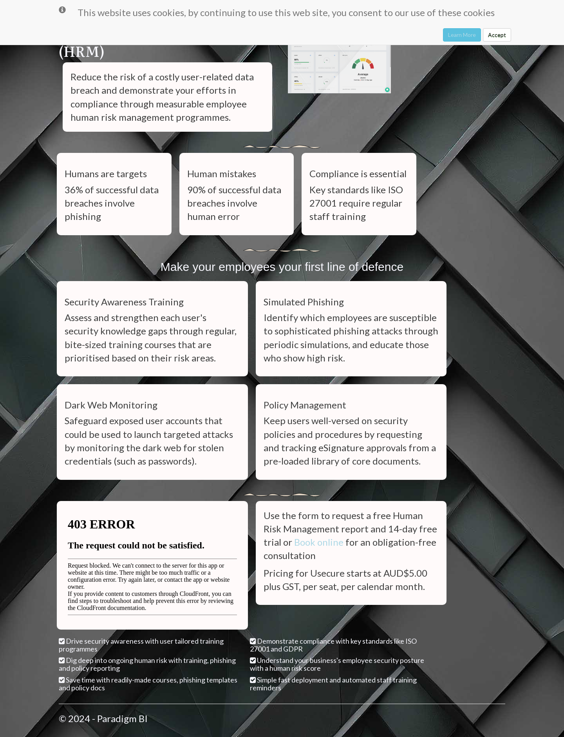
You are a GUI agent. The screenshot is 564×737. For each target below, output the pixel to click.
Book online (318, 542)
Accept (497, 34)
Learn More (462, 34)
